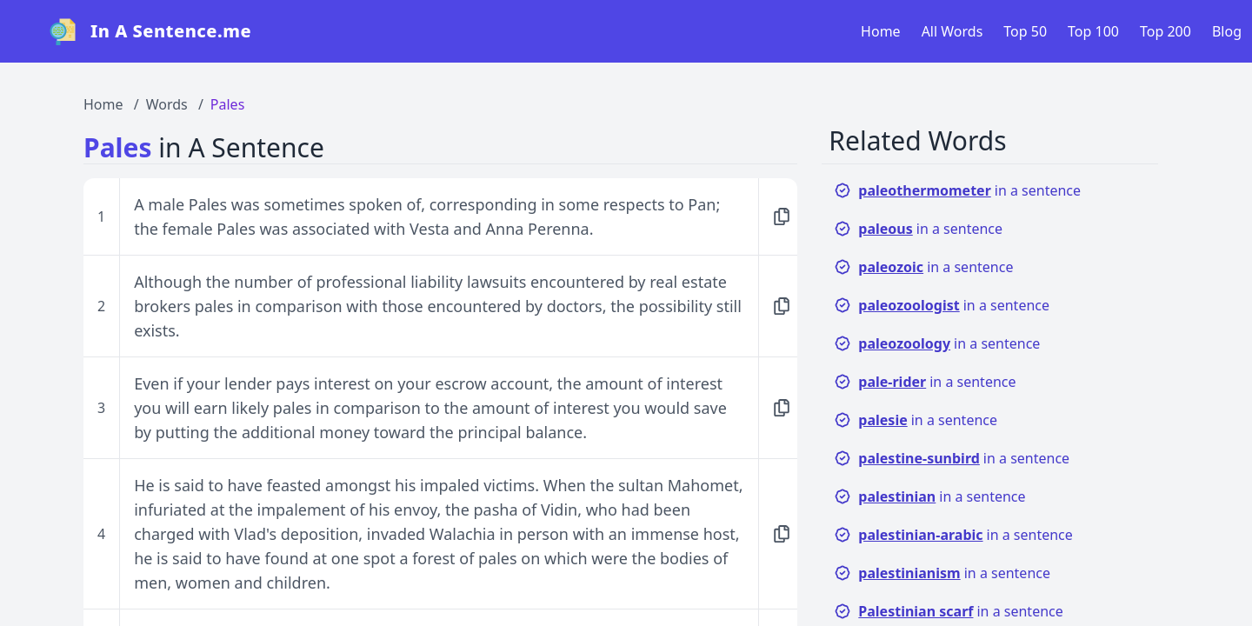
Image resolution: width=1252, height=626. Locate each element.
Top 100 (1093, 31)
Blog (1227, 31)
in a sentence (957, 190)
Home (881, 31)
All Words (952, 31)
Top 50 (1025, 31)
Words (167, 104)
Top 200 (1165, 31)
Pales (227, 104)
